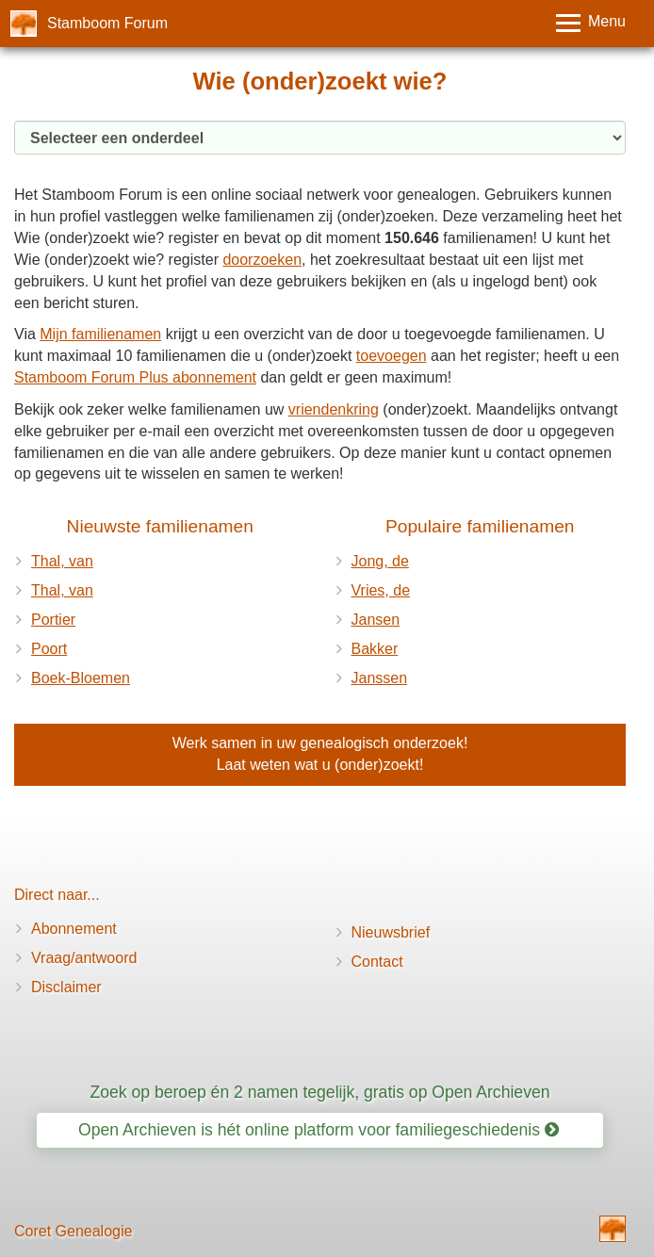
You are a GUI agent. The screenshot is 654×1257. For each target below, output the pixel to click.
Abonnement (74, 929)
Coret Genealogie (73, 1231)
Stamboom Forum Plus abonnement (135, 377)
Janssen (380, 678)
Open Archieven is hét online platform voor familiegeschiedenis (318, 1129)
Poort (49, 649)
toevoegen (391, 356)
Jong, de (380, 561)
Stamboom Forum (107, 23)
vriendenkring (333, 409)
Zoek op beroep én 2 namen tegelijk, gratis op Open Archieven (319, 1092)
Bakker (375, 649)
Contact (377, 962)
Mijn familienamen (100, 334)
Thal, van (62, 561)
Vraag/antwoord (84, 958)
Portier (53, 620)
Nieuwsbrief (391, 932)
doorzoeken (262, 260)
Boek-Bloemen (80, 678)
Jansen (376, 620)
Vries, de (381, 590)
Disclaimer (66, 987)
